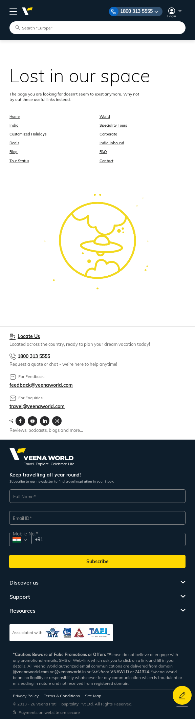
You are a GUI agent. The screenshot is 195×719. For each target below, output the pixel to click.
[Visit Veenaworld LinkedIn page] (44, 421)
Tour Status (19, 160)
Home (14, 116)
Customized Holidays (27, 134)
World (105, 116)
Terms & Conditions (62, 695)
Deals (14, 143)
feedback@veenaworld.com (41, 385)
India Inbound (112, 143)
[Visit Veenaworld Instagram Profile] (57, 421)
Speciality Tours (113, 125)
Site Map (93, 695)
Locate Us (29, 336)
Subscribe (97, 561)
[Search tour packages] (100, 27)
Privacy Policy (26, 695)
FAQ (103, 151)
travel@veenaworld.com (37, 406)
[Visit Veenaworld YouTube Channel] (32, 421)
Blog (13, 151)
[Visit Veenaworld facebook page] (20, 421)
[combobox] (20, 540)
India (14, 125)
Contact (106, 160)
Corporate (108, 134)
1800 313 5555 (136, 11)
